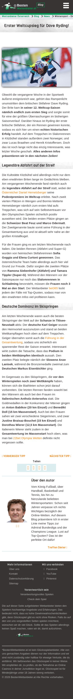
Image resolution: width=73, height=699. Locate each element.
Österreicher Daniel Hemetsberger (24, 192)
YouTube (50, 573)
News (47, 16)
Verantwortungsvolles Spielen (37, 594)
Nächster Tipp (60, 456)
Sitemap (13, 583)
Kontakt (13, 573)
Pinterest (50, 578)
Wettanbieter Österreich (15, 16)
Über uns (14, 569)
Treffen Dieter (57, 547)
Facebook (50, 569)
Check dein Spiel (37, 599)
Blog (36, 16)
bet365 (53, 288)
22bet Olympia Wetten (27, 438)
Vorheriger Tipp (13, 456)
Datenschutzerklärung (21, 578)
